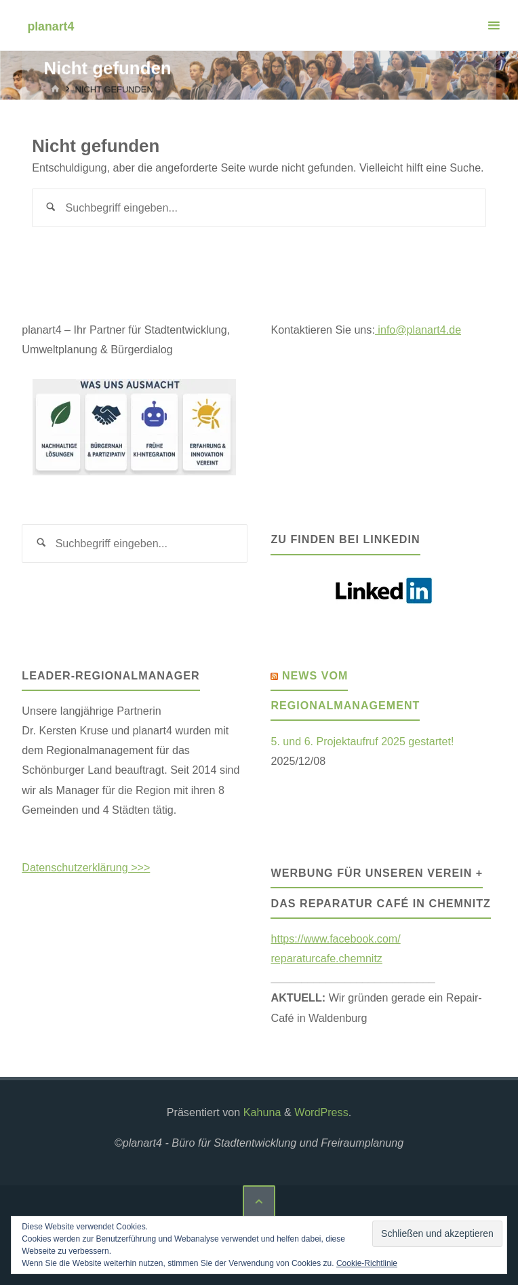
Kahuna (260, 1112)
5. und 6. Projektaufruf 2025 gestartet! (362, 741)
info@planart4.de (418, 329)
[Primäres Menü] (493, 25)
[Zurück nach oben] (259, 1201)
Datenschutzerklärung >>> (86, 867)
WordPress (321, 1112)
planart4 (50, 26)
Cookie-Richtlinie (366, 1263)
